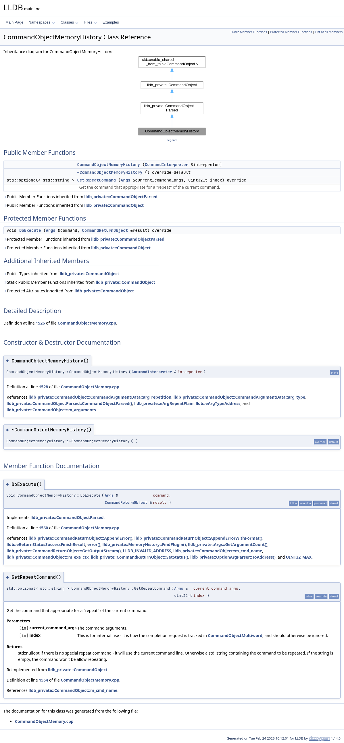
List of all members (329, 32)
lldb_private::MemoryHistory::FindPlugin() (144, 544)
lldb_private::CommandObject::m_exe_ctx (48, 557)
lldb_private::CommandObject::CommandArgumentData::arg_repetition (99, 397)
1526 (40, 323)
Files (90, 22)
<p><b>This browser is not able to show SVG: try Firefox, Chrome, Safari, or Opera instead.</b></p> (172, 96)
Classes (69, 22)
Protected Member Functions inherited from (83, 239)
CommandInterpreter (166, 164)
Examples (111, 22)
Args (125, 180)
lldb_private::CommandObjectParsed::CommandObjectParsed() (69, 403)
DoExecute (30, 230)
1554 (43, 680)
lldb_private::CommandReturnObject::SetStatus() (139, 557)
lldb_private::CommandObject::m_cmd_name (217, 550)
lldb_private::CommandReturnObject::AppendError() (80, 538)
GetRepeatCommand (96, 180)
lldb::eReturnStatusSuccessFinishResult (46, 544)
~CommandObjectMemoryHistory (110, 172)
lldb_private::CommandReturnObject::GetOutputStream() (64, 550)
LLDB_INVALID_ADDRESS (147, 550)
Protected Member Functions (291, 32)
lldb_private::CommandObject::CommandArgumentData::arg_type (239, 397)
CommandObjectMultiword (235, 635)
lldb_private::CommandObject (114, 205)
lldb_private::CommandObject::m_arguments (51, 409)
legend (172, 140)
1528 (43, 386)
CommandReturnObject (105, 230)
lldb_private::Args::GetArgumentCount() (227, 544)
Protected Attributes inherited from (68, 291)
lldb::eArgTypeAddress (218, 403)
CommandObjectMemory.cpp (86, 323)
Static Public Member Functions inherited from (79, 282)
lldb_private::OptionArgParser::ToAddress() (232, 557)
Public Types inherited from (61, 273)
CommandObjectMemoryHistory (108, 164)
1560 (43, 527)
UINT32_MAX (299, 557)
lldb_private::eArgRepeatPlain (164, 403)
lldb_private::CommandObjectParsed (120, 196)
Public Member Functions (248, 32)
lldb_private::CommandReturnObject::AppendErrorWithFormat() (198, 538)
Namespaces (41, 22)
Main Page (14, 22)
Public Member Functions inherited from (80, 196)
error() (93, 544)
